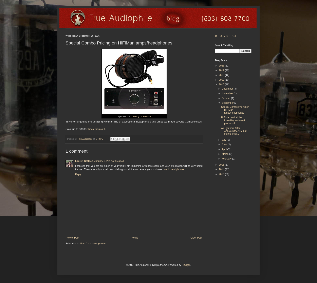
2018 (222, 75)
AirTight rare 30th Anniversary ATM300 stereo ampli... (234, 131)
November (228, 93)
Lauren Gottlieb (84, 161)
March (225, 154)
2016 (222, 84)
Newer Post (73, 237)
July (224, 139)
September (228, 102)
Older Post (196, 237)
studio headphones (174, 169)
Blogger (186, 265)
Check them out (95, 129)
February (227, 158)
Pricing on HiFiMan (142, 116)
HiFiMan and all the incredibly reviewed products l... (233, 120)
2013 (222, 174)
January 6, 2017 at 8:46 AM (109, 161)
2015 (222, 164)
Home (135, 237)
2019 (222, 70)
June (225, 144)
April (224, 149)
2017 (222, 79)
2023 (222, 65)
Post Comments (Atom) (93, 243)
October (226, 98)
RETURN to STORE (226, 36)
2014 (222, 169)
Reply (78, 174)
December (228, 88)
